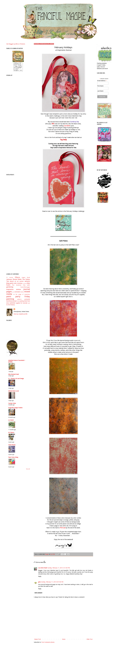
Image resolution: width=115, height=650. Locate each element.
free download (16, 286)
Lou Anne (67, 126)
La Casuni (11, 421)
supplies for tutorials (21, 304)
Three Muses (11, 446)
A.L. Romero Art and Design (16, 380)
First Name (100, 86)
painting (10, 300)
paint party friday (18, 298)
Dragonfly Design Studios (15, 409)
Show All (28, 470)
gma (39, 582)
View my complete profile (20, 315)
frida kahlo (26, 286)
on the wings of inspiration (21, 296)
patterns (19, 301)
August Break (26, 279)
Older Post (89, 639)
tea (9, 306)
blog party (9, 285)
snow (18, 302)
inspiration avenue (13, 291)
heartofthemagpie (25, 288)
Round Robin (17, 281)
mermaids (17, 293)
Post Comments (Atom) (47, 642)
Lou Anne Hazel (42, 568)
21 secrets (9, 279)
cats (15, 285)
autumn (27, 283)
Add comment (38, 593)
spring (22, 302)
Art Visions (11, 434)
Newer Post (37, 639)
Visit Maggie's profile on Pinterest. (15, 44)
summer (12, 304)
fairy (28, 285)
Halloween (9, 281)
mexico (22, 293)
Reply (39, 576)
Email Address (101, 81)
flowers (8, 286)
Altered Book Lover (13, 392)
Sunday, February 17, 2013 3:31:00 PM (59, 568)
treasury (12, 306)
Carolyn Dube (12, 405)
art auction (20, 283)
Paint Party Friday (13, 459)
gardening (9, 288)
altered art (13, 283)
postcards (27, 301)
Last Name (100, 91)
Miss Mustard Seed (13, 376)
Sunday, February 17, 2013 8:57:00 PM (52, 582)
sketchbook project (11, 302)
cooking (25, 285)
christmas (19, 285)
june (13, 293)
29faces (17, 279)
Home (63, 639)
